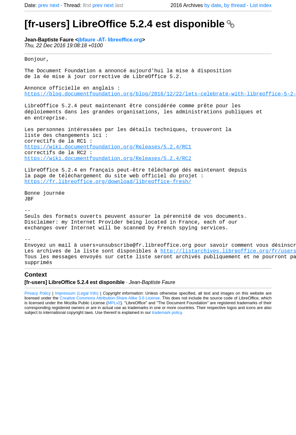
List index (261, 5)
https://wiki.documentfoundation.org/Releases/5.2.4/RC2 (107, 180)
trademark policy (167, 357)
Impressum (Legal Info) (76, 338)
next (54, 5)
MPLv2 (114, 348)
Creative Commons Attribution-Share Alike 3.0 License (110, 343)
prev (43, 5)
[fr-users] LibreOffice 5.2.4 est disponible (129, 24)
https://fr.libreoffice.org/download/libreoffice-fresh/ (107, 208)
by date (212, 5)
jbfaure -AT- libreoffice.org (110, 39)
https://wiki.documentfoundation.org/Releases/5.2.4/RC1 (107, 166)
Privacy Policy (37, 338)
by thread (234, 5)
